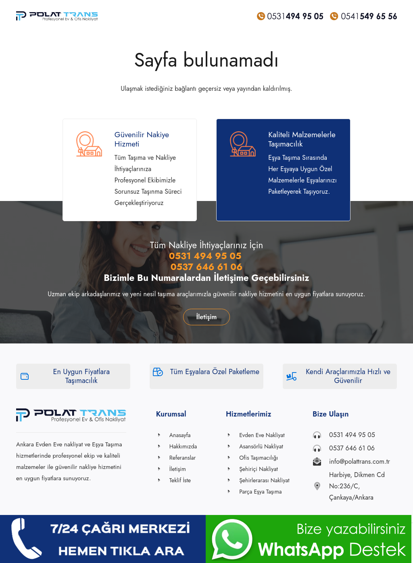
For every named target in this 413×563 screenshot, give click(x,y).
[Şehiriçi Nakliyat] (232, 469)
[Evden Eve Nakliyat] (232, 435)
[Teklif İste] (162, 480)
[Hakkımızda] (162, 446)
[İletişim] (162, 469)
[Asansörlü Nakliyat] (232, 446)
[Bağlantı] (57, 16)
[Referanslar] (162, 457)
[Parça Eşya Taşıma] (232, 491)
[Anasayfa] (162, 435)
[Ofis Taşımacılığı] (232, 457)
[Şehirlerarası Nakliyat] (232, 480)
